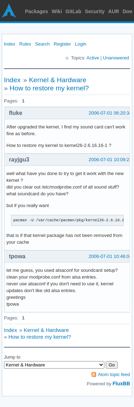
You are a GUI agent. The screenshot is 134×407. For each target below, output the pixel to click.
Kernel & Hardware (57, 80)
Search (42, 44)
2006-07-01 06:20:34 (110, 113)
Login (80, 44)
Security (95, 11)
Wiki (57, 11)
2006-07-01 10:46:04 (110, 256)
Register (62, 44)
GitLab (73, 11)
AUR (113, 11)
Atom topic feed (114, 374)
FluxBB (121, 383)
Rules (25, 44)
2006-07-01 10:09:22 (110, 159)
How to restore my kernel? (49, 88)
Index (9, 44)
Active (92, 57)
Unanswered (116, 57)
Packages (36, 11)
